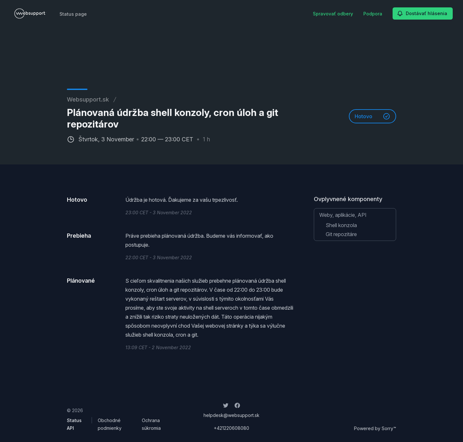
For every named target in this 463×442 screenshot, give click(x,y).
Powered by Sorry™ (375, 428)
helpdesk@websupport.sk (231, 415)
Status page (73, 14)
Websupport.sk (88, 99)
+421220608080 (231, 428)
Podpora (372, 13)
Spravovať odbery (333, 13)
